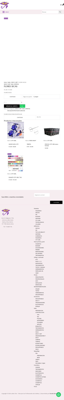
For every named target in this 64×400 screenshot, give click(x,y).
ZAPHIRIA (38, 218)
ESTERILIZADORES (40, 345)
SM (36, 214)
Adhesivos (36, 226)
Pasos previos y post (39, 241)
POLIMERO (40, 322)
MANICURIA (39, 284)
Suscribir (56, 202)
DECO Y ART (14, 82)
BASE (38, 357)
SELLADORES (39, 253)
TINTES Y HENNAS (40, 267)
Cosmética (36, 365)
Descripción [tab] (10, 110)
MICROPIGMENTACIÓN (40, 286)
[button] (22, 106)
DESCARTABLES (40, 294)
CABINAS (38, 339)
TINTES (37, 291)
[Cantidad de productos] (13, 102)
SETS (37, 281)
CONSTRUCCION (40, 312)
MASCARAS (38, 371)
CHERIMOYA (39, 236)
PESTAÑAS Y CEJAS (40, 363)
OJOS (37, 361)
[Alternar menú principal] (6, 12)
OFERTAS (16, 84)
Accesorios (37, 296)
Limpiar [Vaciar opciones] (36, 96)
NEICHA (38, 212)
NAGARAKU (39, 210)
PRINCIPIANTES (39, 277)
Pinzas (35, 275)
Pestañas (36, 208)
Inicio (5, 82)
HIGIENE (38, 367)
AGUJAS (38, 289)
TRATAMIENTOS (40, 255)
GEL (38, 316)
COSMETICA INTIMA (41, 377)
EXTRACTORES (39, 343)
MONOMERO (40, 320)
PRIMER (38, 249)
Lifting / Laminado (38, 257)
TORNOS (38, 341)
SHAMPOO (38, 244)
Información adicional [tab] (19, 110)
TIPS (38, 314)
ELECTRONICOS (40, 304)
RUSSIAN (38, 216)
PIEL (37, 353)
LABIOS (37, 359)
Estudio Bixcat (53, 393)
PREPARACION (39, 310)
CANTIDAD (12, 96)
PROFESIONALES (40, 279)
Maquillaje (36, 351)
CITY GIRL (38, 220)
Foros (35, 386)
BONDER (38, 246)
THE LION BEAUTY (40, 232)
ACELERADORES (40, 247)
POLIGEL (39, 318)
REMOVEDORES (40, 251)
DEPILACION (39, 283)
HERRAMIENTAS (40, 269)
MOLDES (39, 324)
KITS (37, 259)
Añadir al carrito (11, 106)
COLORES (38, 224)
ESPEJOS (38, 306)
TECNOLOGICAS (40, 222)
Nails (9, 82)
